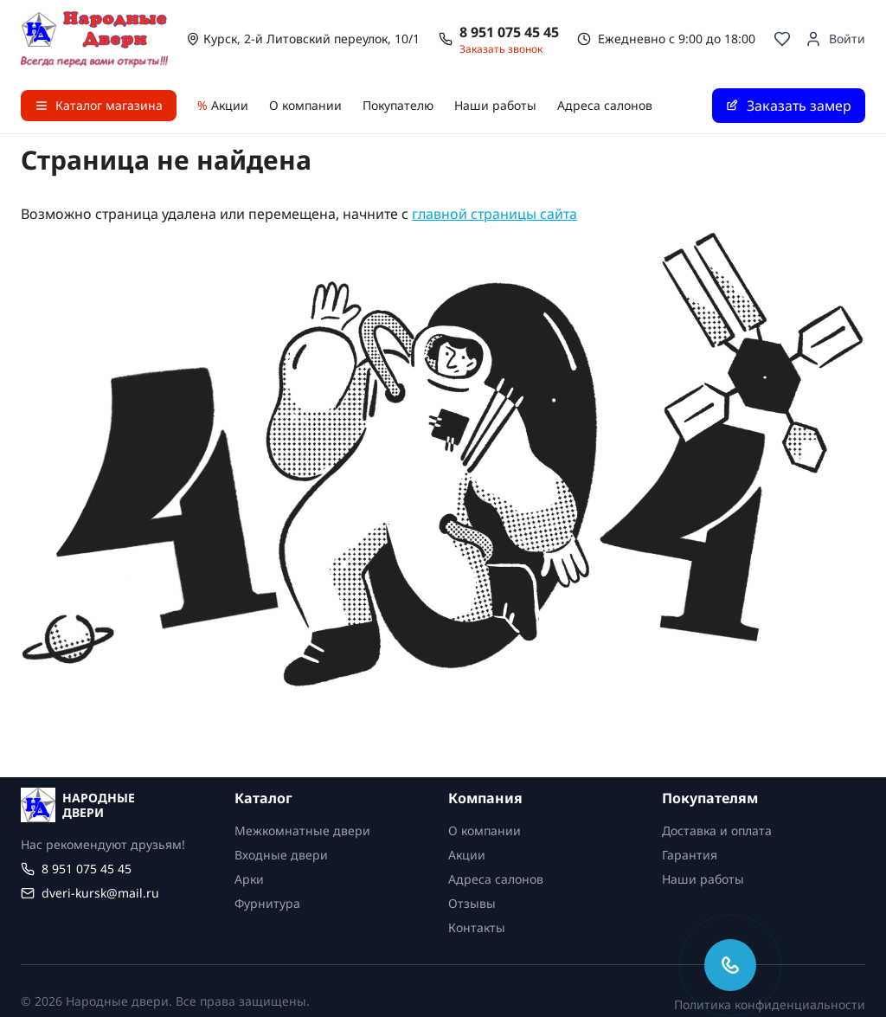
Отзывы (472, 903)
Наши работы (495, 105)
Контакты (476, 927)
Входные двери (281, 854)
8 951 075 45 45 (509, 32)
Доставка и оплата (717, 830)
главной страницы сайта (494, 213)
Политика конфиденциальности (769, 1004)
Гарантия (689, 854)
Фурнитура (267, 903)
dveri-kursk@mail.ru (100, 893)
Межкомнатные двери (302, 830)
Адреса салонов (604, 105)
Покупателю (398, 105)
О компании (305, 105)
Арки (249, 879)
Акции (222, 105)
